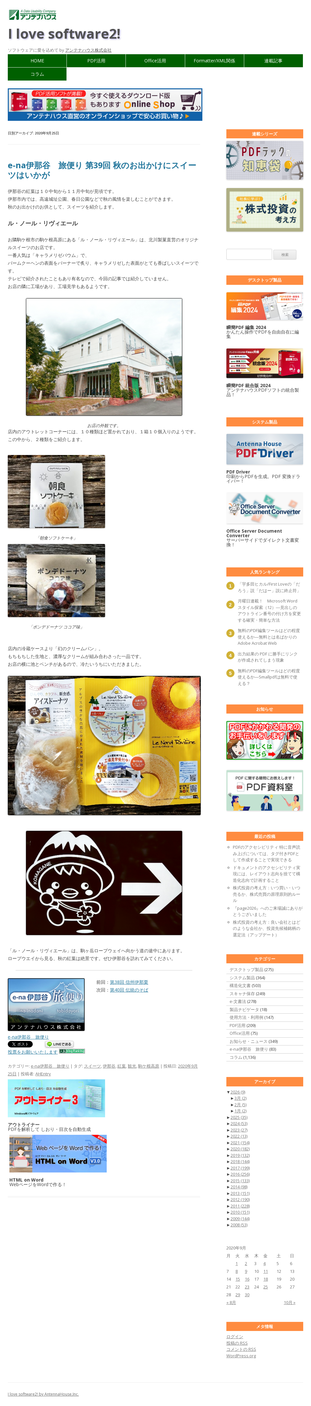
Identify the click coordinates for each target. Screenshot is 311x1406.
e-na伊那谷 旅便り (50, 1066)
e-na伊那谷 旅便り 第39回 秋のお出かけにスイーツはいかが (102, 169)
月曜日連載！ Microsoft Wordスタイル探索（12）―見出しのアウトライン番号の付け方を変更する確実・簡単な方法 (269, 610)
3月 (240, 1098)
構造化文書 (240, 985)
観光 (132, 1066)
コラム (37, 74)
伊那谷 (109, 1066)
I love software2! (64, 33)
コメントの (241, 1349)
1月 (240, 1111)
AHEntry (43, 1074)
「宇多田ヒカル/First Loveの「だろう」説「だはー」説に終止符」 (269, 587)
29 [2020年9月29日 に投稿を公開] (237, 1295)
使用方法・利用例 (246, 1017)
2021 (240, 1143)
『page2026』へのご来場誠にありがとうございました (268, 911)
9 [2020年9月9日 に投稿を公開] (246, 1271)
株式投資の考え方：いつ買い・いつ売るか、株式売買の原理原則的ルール (266, 894)
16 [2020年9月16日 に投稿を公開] (247, 1279)
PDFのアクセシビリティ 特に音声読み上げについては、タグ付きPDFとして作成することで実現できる (266, 853)
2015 (240, 1181)
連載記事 (273, 60)
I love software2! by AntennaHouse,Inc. (43, 1394)
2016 (240, 1174)
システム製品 (242, 978)
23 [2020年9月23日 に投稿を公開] (247, 1287)
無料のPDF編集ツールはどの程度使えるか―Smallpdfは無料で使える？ (269, 677)
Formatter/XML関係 (214, 60)
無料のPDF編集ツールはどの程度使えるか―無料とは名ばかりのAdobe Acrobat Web (269, 636)
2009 (240, 1219)
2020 (240, 1149)
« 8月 (231, 1302)
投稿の (237, 1343)
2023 (239, 1130)
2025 (239, 1117)
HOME (37, 60)
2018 (240, 1161)
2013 (240, 1193)
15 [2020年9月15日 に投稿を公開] (237, 1279)
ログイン (234, 1336)
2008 (239, 1225)
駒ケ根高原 (148, 1066)
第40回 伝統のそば (129, 990)
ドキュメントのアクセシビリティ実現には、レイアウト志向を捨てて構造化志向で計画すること (266, 874)
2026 (238, 1092)
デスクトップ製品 (246, 969)
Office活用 (155, 60)
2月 (240, 1105)
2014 (239, 1187)
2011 (240, 1206)
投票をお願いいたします (33, 1052)
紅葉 (121, 1066)
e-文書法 (238, 1001)
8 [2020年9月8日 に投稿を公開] (236, 1271)
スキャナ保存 (242, 993)
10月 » (289, 1302)
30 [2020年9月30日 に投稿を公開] (247, 1295)
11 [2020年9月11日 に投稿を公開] (265, 1271)
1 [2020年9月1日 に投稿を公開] (236, 1263)
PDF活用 (96, 60)
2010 (240, 1212)
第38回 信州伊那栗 (129, 982)
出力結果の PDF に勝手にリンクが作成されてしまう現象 (268, 657)
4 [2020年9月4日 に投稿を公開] (264, 1263)
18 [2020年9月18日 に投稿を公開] (265, 1279)
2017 (240, 1168)
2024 (239, 1123)
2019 (240, 1155)
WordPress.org (241, 1356)
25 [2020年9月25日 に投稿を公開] (265, 1287)
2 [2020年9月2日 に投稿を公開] (246, 1263)
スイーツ (92, 1066)
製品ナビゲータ (244, 1009)
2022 (239, 1136)
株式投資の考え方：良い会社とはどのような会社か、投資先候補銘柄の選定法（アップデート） (266, 928)
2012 (240, 1199)
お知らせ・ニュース (249, 1041)
